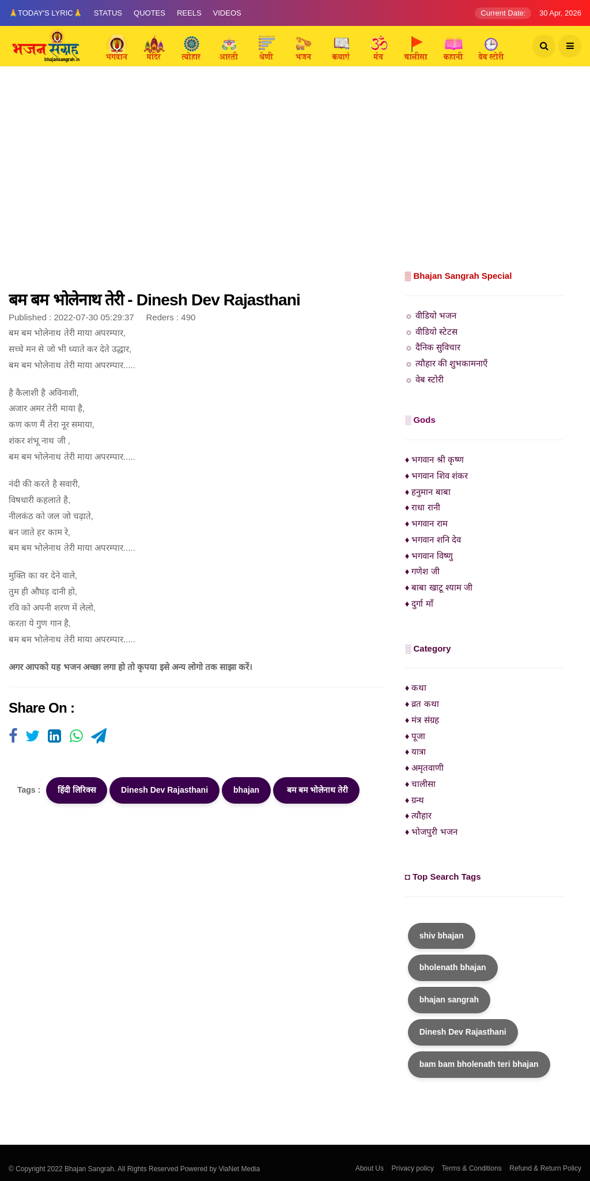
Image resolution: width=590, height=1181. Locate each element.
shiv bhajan (441, 935)
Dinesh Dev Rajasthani (164, 789)
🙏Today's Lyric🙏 (45, 13)
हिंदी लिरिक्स (77, 789)
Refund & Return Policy (545, 1168)
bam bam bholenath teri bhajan (479, 1064)
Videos (227, 13)
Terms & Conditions (472, 1168)
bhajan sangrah (449, 999)
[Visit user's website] (13, 736)
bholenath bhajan (452, 967)
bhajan (246, 789)
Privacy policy (413, 1168)
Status (108, 13)
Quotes (149, 13)
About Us (369, 1168)
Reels (189, 13)
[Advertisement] (295, 181)
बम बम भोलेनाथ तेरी (316, 789)
